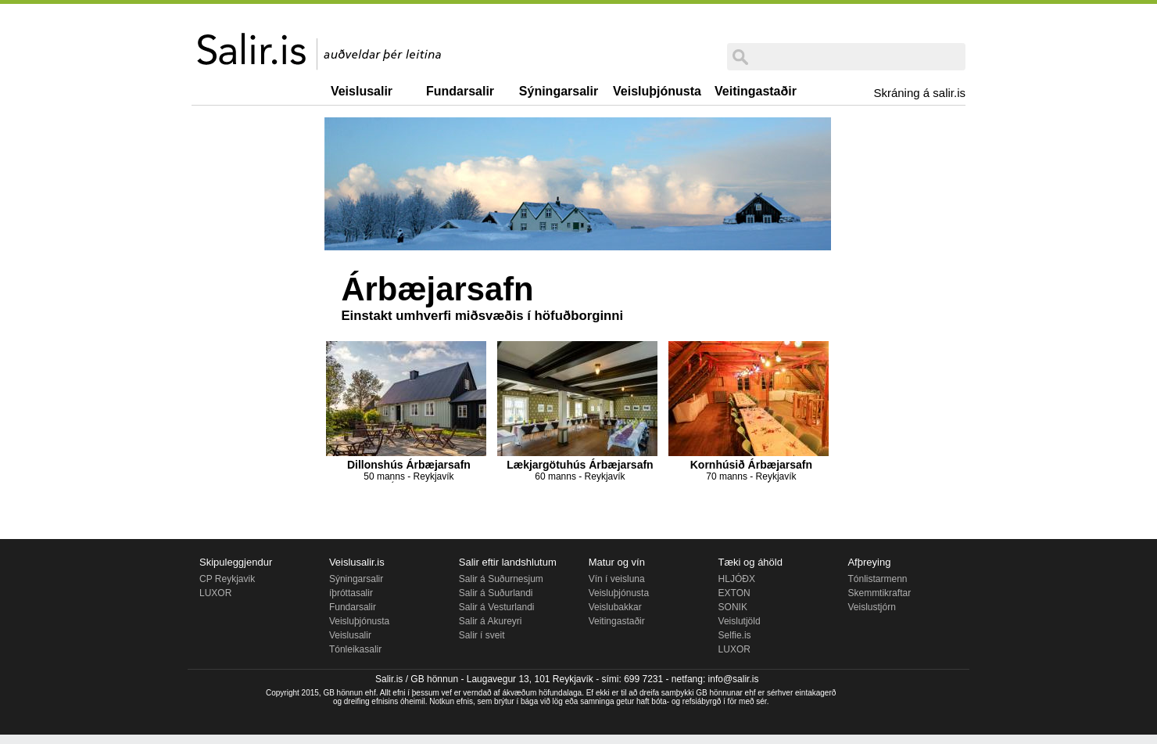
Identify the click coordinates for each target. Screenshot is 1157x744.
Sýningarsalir (558, 91)
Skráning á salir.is (919, 92)
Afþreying (868, 562)
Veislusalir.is (357, 562)
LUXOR (215, 593)
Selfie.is (734, 635)
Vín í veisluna (617, 578)
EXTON (734, 593)
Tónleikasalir (355, 649)
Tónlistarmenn (877, 578)
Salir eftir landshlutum (508, 562)
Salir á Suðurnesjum (501, 578)
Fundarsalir (460, 91)
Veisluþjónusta (657, 91)
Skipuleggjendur (235, 562)
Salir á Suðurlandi (496, 593)
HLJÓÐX (736, 578)
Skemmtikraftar (879, 593)
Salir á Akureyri (490, 621)
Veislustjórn (871, 607)
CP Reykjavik (227, 578)
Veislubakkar (615, 607)
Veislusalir (361, 91)
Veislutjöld (739, 621)
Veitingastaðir (756, 91)
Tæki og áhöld (750, 562)
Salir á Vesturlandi (497, 607)
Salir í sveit (482, 635)
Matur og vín (617, 562)
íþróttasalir (351, 593)
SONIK (732, 607)
